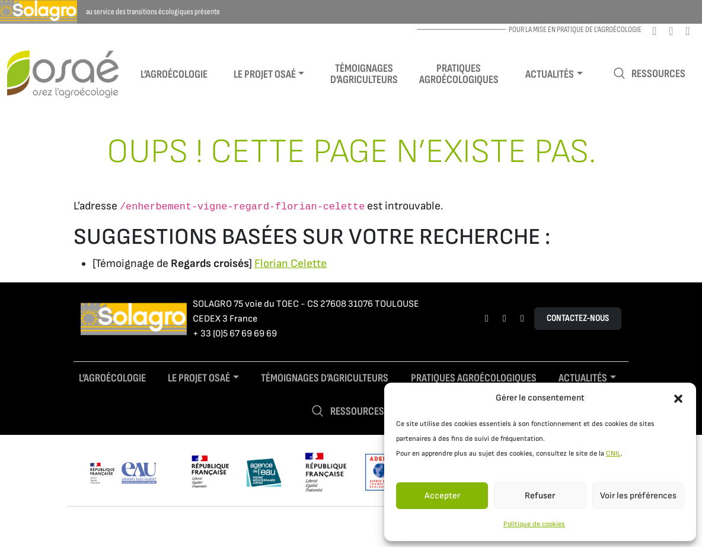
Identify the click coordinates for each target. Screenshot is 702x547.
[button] (678, 398)
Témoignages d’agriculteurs (364, 74)
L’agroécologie (174, 74)
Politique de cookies (534, 524)
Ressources (649, 74)
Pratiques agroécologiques (459, 74)
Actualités (549, 74)
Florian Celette (290, 264)
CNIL (613, 453)
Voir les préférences (638, 495)
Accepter (442, 495)
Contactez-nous (578, 318)
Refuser (540, 495)
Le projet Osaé (265, 74)
